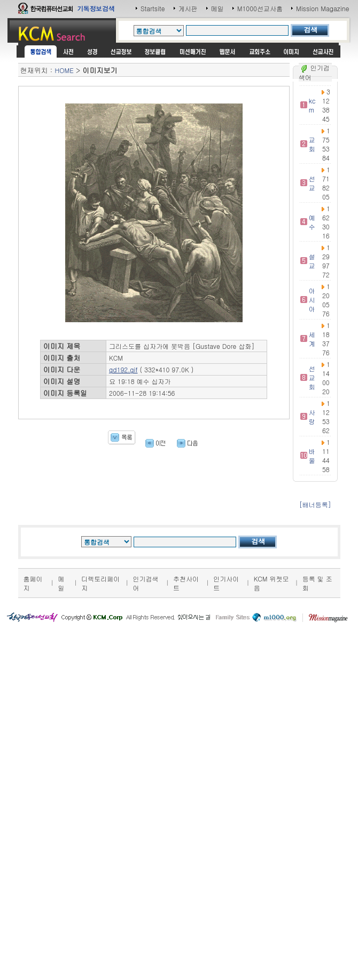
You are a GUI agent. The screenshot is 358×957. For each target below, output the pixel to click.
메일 (217, 8)
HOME (64, 70)
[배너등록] (315, 504)
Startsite (153, 8)
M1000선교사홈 (260, 8)
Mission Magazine (322, 8)
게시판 (188, 8)
